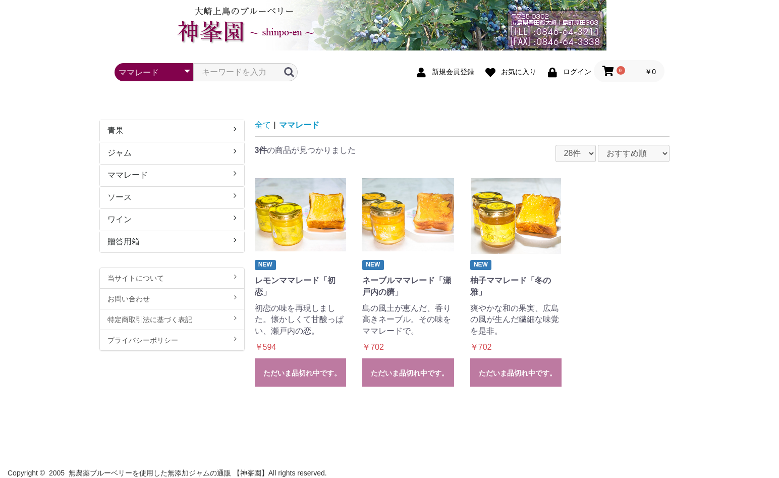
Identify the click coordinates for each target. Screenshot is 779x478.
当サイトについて (172, 277)
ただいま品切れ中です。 (302, 373)
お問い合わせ (172, 298)
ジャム (172, 152)
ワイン (172, 219)
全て (263, 125)
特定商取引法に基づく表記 (172, 319)
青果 (172, 130)
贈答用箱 (172, 241)
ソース (172, 196)
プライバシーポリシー (172, 339)
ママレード (172, 174)
